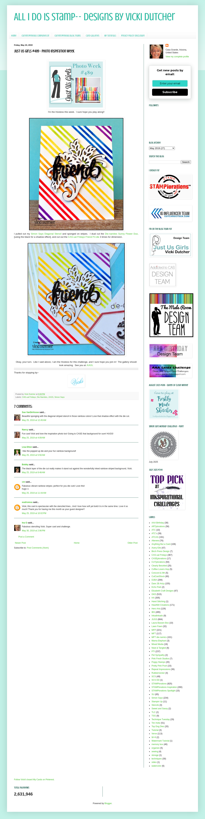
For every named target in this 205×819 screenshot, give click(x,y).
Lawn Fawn (157, 626)
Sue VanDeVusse (30, 412)
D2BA (154, 580)
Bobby (25, 464)
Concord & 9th (158, 573)
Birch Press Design (160, 551)
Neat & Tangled (159, 648)
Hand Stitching (158, 601)
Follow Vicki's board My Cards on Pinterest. (34, 779)
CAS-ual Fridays (29, 397)
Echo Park (156, 587)
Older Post (133, 543)
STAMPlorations (159, 683)
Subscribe (169, 92)
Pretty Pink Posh (159, 666)
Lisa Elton (27, 447)
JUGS (89, 365)
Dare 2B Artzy (158, 583)
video (154, 762)
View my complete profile (177, 56)
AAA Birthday (158, 523)
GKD (154, 594)
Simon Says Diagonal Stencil (46, 233)
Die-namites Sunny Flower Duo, (121, 233)
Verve (154, 733)
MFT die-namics (159, 637)
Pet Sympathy (158, 655)
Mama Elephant (159, 640)
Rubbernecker (158, 673)
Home (13, 35)
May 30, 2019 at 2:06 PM (33, 530)
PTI (153, 651)
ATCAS (155, 537)
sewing (155, 751)
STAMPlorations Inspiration (164, 687)
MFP (154, 630)
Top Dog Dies (158, 726)
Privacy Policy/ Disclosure (133, 35)
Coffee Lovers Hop (160, 569)
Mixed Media (157, 644)
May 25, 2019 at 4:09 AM (33, 437)
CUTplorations (158, 562)
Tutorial (155, 730)
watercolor (156, 766)
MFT (154, 633)
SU (153, 694)
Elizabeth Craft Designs (162, 591)
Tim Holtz (156, 723)
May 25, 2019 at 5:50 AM (33, 455)
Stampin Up (157, 701)
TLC (154, 712)
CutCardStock (158, 576)
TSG (154, 716)
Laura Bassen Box (160, 623)
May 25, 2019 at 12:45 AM (34, 420)
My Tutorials (110, 35)
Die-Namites (42, 397)
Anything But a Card (161, 544)
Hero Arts (156, 608)
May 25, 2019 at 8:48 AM (33, 472)
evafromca (27, 502)
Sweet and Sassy (160, 708)
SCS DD (155, 680)
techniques (157, 758)
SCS (154, 676)
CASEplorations (159, 558)
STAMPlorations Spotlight (163, 690)
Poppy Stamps (158, 662)
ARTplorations (158, 526)
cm (23, 482)
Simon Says (59, 397)
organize (156, 748)
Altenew (155, 540)
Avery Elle (156, 548)
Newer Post (20, 543)
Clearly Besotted (159, 565)
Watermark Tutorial (160, 741)
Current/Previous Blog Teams (67, 35)
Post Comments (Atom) (38, 548)
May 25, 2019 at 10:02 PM (34, 513)
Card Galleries (92, 35)
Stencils (155, 705)
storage (155, 755)
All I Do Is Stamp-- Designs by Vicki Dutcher (94, 17)
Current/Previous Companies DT (35, 35)
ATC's (154, 533)
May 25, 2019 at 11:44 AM (34, 493)
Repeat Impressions (161, 669)
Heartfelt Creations (160, 605)
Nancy (25, 429)
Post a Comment (26, 537)
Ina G (24, 523)
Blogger (108, 803)
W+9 (154, 737)
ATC (154, 530)
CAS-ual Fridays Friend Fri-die (83, 237)
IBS (153, 612)
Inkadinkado (157, 615)
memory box (157, 744)
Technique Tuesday (161, 719)
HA (153, 598)
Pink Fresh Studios (160, 658)
